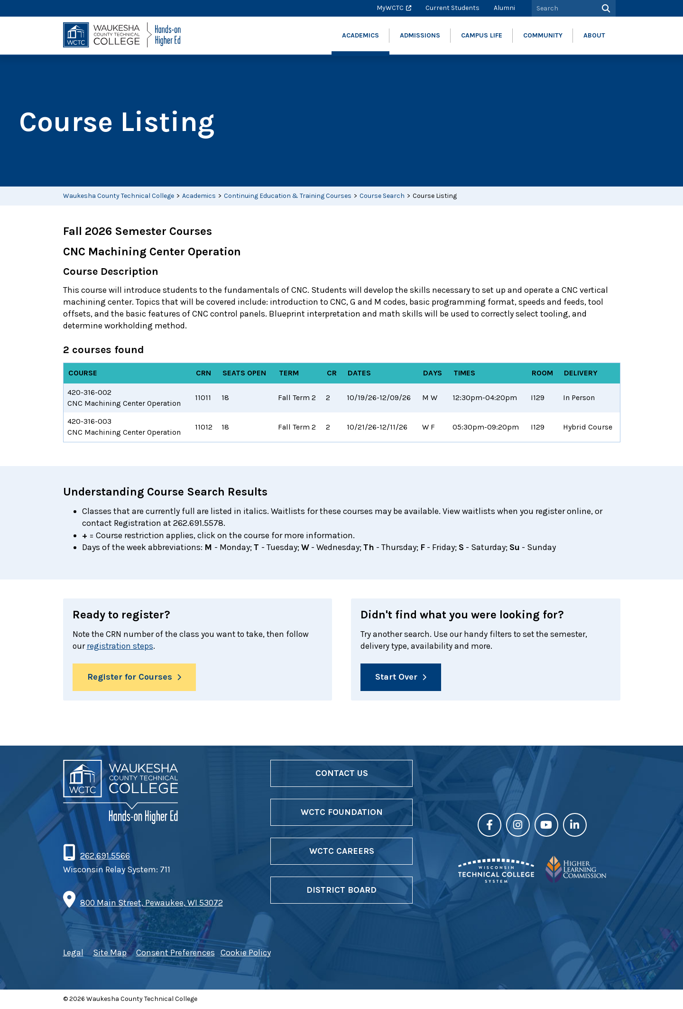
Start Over (396, 678)
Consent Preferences (175, 953)
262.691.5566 (105, 856)
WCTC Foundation (342, 812)
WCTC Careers (341, 851)
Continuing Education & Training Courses (287, 196)
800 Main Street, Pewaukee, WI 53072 (151, 903)
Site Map (110, 953)
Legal (73, 953)
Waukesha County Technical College (118, 196)
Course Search (382, 196)
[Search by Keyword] (563, 8)
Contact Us (341, 773)
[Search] (605, 8)
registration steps (121, 646)
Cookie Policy (246, 953)
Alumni (504, 8)
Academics (199, 196)
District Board (341, 890)
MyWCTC (390, 8)
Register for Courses (129, 678)
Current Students (452, 8)
